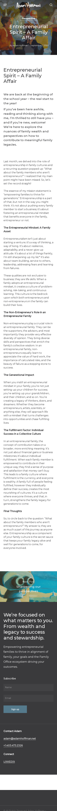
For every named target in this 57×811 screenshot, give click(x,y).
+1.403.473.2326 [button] (13, 745)
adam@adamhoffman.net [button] (19, 738)
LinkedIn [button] (9, 761)
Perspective (28, 18)
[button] (5, 4)
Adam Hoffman (20, 45)
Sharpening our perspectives (28, 586)
